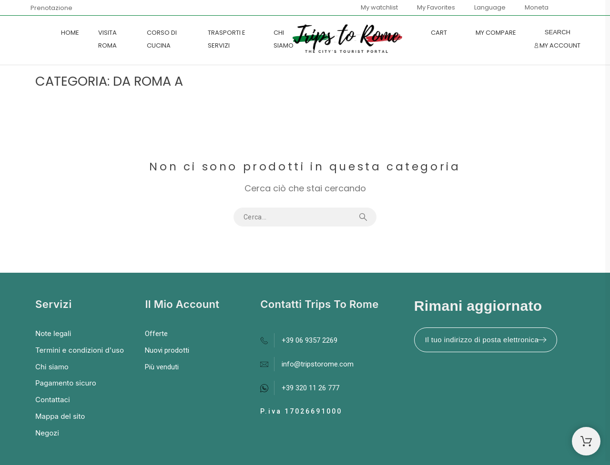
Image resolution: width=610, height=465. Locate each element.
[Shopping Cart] (586, 441)
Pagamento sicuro (65, 382)
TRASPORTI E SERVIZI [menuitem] (226, 39)
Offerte (156, 333)
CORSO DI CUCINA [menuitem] (162, 39)
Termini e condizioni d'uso (79, 350)
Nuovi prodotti (167, 350)
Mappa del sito (60, 416)
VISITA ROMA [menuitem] (107, 39)
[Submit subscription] (542, 340)
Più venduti (162, 367)
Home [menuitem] (70, 32)
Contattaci (52, 399)
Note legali (53, 333)
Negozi (47, 432)
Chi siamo (52, 366)
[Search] (557, 32)
